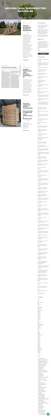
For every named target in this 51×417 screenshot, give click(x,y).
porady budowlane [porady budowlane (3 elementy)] (41, 403)
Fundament (39, 312)
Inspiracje (39, 315)
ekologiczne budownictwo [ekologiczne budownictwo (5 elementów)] (42, 387)
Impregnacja (39, 314)
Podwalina (39, 334)
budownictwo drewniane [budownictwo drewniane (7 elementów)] (42, 364)
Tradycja (39, 342)
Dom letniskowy (40, 307)
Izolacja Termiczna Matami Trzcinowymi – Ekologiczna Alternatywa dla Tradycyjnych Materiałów (43, 214)
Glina (38, 313)
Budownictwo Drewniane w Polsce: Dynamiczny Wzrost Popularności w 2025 (42, 287)
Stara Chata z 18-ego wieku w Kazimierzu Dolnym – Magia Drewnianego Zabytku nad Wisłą (43, 184)
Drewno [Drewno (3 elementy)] (39, 381)
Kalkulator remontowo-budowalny (42, 290)
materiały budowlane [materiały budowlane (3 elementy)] (41, 397)
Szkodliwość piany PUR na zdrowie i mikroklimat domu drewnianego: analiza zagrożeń (43, 279)
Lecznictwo (39, 322)
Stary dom (39, 340)
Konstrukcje (29, 67)
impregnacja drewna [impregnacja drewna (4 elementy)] (41, 394)
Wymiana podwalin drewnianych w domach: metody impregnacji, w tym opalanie (42, 245)
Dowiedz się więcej (26, 130)
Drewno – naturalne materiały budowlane (27, 29)
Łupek (38, 323)
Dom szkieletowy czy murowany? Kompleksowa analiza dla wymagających (42, 81)
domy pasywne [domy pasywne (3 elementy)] (40, 377)
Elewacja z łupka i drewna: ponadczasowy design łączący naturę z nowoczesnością (43, 138)
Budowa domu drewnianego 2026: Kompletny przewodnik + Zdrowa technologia (42, 130)
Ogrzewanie (39, 328)
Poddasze (39, 332)
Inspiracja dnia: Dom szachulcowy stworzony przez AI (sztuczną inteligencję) (42, 258)
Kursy (38, 321)
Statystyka (39, 341)
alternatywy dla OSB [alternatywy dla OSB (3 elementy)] (41, 358)
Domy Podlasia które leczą (41, 293)
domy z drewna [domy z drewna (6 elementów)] (46, 377)
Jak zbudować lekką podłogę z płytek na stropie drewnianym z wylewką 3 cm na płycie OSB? (43, 179)
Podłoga (39, 333)
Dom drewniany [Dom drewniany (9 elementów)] (40, 368)
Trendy (38, 343)
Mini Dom (39, 326)
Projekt (39, 336)
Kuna (38, 320)
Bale (38, 301)
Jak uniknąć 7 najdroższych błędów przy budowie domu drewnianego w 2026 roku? (43, 115)
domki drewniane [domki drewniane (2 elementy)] (45, 371)
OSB (38, 329)
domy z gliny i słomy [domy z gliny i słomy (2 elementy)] (41, 378)
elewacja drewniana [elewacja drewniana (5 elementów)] (41, 390)
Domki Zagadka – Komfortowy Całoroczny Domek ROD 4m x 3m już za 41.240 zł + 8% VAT (43, 171)
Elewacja (39, 311)
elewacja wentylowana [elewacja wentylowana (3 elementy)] (42, 391)
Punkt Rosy (39, 338)
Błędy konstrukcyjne (40, 302)
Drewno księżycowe (25, 67)
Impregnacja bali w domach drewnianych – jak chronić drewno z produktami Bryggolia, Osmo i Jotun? (43, 253)
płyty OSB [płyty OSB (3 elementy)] (46, 403)
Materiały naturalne (40, 325)
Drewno (39, 309)
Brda (38, 303)
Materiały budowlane (40, 324)
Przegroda (39, 337)
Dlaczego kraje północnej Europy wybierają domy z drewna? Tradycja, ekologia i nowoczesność (43, 267)
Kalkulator (39, 317)
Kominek (39, 318)
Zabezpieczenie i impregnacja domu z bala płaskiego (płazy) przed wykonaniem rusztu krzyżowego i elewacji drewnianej (43, 64)
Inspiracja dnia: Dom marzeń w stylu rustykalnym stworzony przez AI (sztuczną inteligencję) (43, 209)
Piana (38, 330)
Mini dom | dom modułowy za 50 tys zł (43, 67)
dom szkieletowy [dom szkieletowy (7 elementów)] (40, 374)
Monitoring (39, 327)
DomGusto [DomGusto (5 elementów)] (39, 371)
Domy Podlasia (40, 308)
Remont (39, 339)
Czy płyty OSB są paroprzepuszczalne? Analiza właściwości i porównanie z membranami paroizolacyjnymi (43, 271)
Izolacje (28, 101)
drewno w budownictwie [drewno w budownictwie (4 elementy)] (42, 384)
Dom (38, 306)
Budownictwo (39, 304)
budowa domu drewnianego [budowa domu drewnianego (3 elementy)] (42, 361)
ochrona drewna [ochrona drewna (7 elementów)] (40, 400)
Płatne (38, 331)
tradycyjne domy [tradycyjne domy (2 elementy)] (41, 407)
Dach (38, 305)
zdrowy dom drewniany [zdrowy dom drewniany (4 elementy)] (41, 410)
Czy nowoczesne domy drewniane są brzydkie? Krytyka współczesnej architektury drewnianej (42, 262)
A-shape (39, 299)
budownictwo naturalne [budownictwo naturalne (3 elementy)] (42, 365)
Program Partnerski (40, 335)
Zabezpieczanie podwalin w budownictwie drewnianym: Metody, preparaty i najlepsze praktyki (43, 153)
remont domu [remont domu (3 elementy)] (40, 404)
